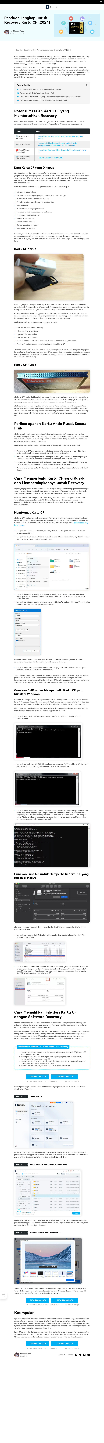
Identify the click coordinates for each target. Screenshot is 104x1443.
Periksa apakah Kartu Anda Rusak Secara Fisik (37, 93)
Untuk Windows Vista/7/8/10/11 (37, 1081)
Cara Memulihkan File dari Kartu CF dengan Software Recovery (43, 100)
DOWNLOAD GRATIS (37, 1077)
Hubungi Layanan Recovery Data (50, 158)
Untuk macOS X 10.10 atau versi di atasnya (64, 1081)
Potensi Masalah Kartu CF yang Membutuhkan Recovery (41, 89)
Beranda (19, 50)
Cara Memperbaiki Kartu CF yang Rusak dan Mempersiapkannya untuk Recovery (50, 97)
